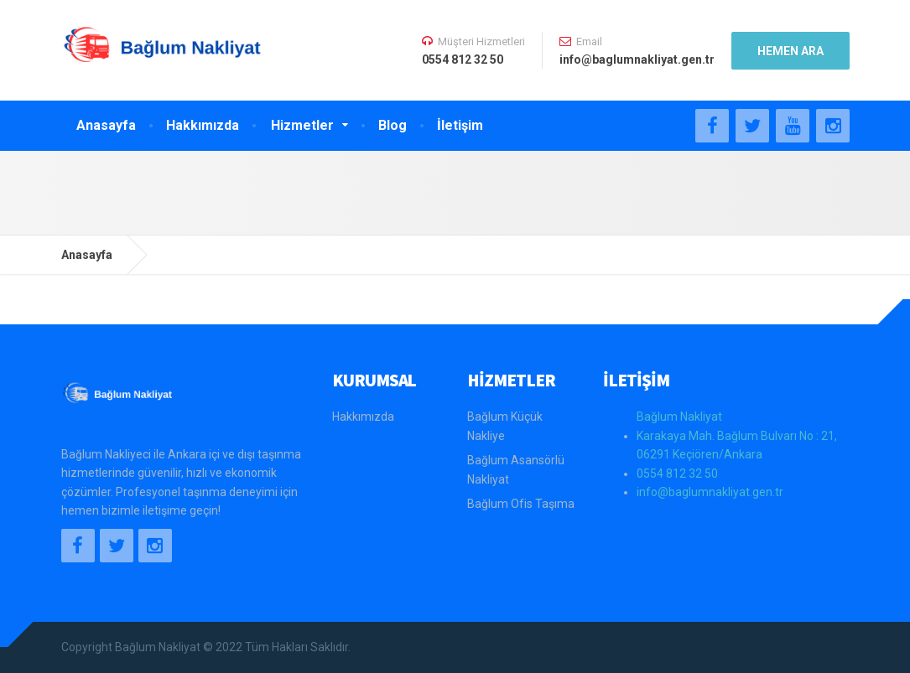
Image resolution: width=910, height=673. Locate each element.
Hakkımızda (202, 125)
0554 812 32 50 (677, 473)
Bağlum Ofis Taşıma (521, 503)
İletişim (460, 125)
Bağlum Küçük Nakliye (505, 426)
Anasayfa (106, 125)
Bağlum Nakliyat (679, 416)
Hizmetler (302, 125)
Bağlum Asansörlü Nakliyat (515, 469)
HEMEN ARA (790, 51)
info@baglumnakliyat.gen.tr (710, 492)
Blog (392, 125)
